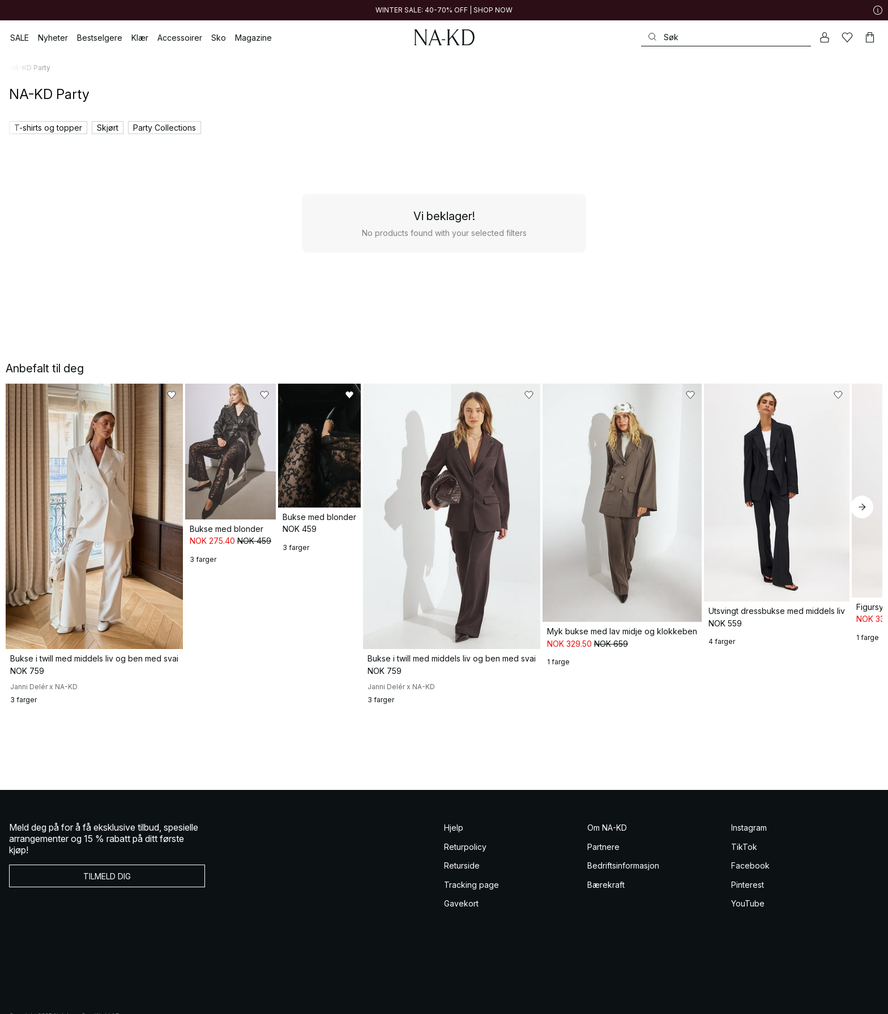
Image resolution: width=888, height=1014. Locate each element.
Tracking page (471, 944)
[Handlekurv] (870, 37)
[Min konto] (825, 37)
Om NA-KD (607, 888)
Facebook (750, 926)
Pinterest (747, 944)
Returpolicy (465, 907)
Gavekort (461, 964)
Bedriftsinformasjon (623, 926)
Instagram (749, 888)
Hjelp (453, 888)
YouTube (748, 964)
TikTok (744, 907)
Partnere (603, 907)
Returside (462, 926)
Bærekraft (606, 944)
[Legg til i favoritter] (211, 395)
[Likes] (847, 37)
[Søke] (726, 37)
